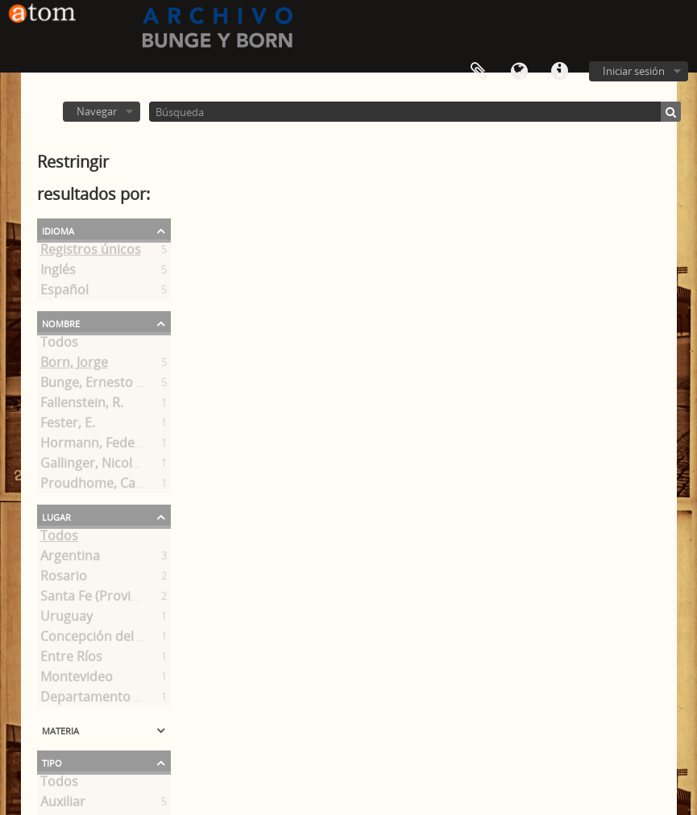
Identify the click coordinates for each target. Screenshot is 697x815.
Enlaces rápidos (559, 72)
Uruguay (66, 619)
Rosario (63, 579)
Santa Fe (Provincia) (100, 599)
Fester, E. (67, 426)
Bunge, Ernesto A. (93, 385)
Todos (59, 345)
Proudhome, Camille (102, 486)
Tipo (52, 762)
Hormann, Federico (99, 446)
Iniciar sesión (634, 71)
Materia (60, 729)
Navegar (97, 111)
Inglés (58, 272)
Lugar (56, 516)
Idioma (519, 72)
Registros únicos (90, 252)
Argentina (70, 559)
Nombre (61, 322)
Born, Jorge (74, 365)
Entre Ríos (71, 659)
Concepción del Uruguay (114, 639)
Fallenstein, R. (81, 405)
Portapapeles (478, 72)
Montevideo (76, 679)
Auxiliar (62, 804)
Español (64, 292)
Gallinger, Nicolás (93, 466)
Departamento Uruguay (113, 700)
